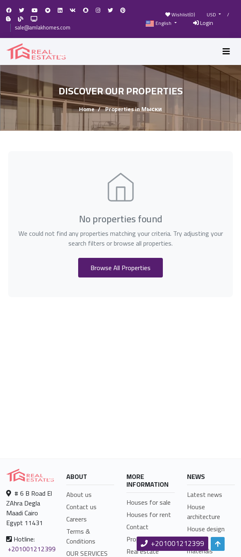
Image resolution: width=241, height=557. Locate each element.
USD (212, 14)
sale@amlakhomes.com (42, 27)
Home (87, 109)
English (159, 23)
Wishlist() (180, 14)
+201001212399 (32, 549)
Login (203, 23)
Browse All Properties (120, 268)
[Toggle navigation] (226, 51)
